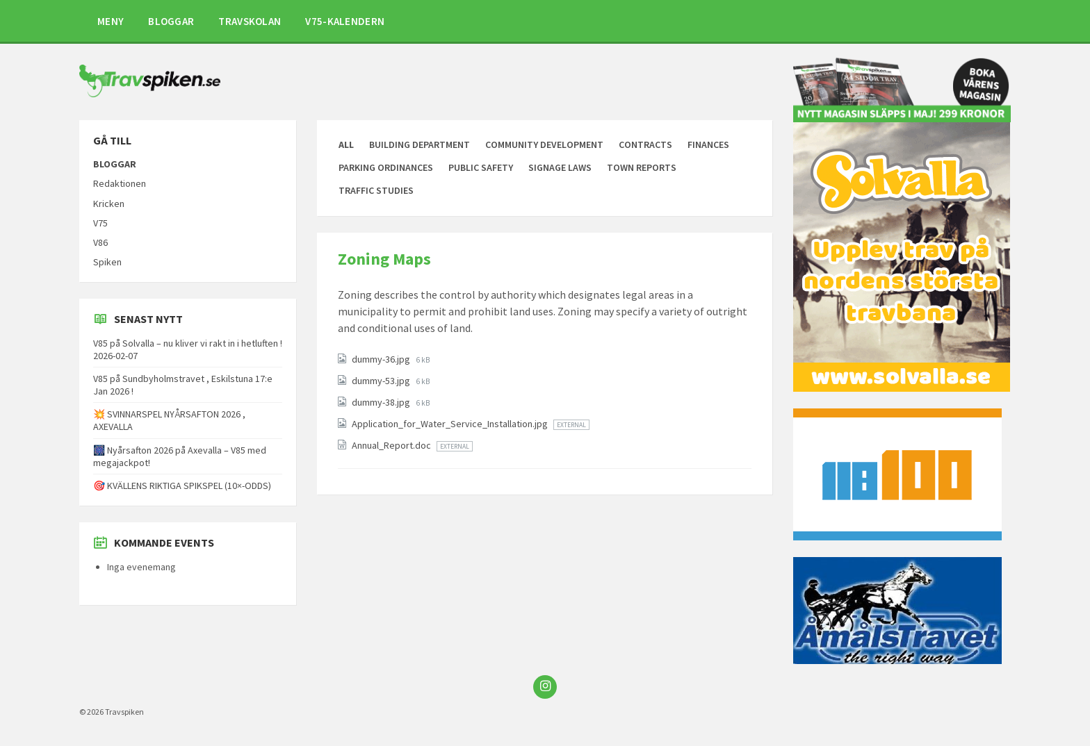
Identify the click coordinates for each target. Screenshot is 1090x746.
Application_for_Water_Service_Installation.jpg (451, 423)
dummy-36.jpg (382, 359)
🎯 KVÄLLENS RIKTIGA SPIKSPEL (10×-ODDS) (182, 485)
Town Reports (641, 167)
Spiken (107, 262)
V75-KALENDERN (344, 21)
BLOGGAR (171, 21)
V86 (100, 242)
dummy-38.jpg (382, 402)
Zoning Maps (384, 259)
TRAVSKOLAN (249, 21)
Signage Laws (560, 167)
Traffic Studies (376, 190)
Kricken (108, 203)
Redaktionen (119, 183)
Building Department (419, 144)
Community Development (544, 144)
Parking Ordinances (386, 167)
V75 (100, 223)
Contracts (645, 144)
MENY (110, 21)
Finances (708, 144)
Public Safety (480, 167)
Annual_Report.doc (392, 445)
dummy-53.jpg (382, 380)
